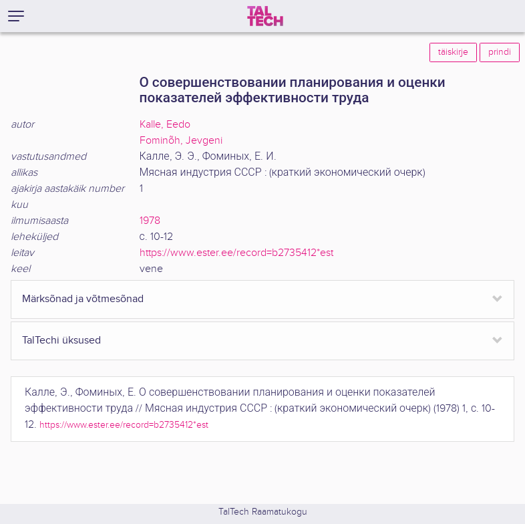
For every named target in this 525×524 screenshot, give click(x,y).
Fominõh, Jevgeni (181, 140)
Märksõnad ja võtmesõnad (83, 299)
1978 (150, 221)
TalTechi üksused (61, 340)
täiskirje (453, 52)
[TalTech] (265, 16)
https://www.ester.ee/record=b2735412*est (236, 253)
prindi (499, 52)
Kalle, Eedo (165, 124)
